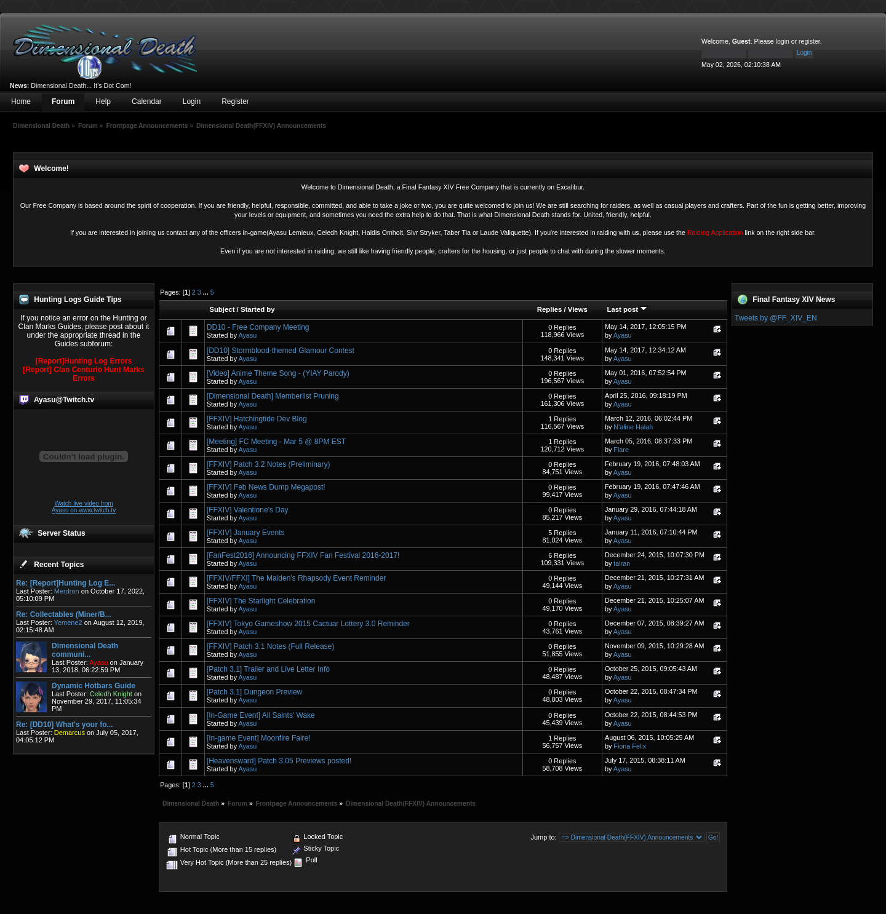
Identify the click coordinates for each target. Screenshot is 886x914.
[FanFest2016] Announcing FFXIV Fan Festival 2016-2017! (303, 555)
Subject (221, 309)
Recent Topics (59, 564)
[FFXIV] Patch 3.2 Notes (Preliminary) (268, 464)
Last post (627, 309)
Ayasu (247, 335)
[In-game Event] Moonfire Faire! (259, 738)
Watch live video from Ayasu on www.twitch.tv (84, 507)
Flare (621, 449)
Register (235, 101)
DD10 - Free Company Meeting (258, 327)
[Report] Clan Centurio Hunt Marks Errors (83, 374)
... (206, 292)
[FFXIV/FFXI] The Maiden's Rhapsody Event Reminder (296, 578)
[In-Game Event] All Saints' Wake (261, 715)
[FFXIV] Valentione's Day (248, 510)
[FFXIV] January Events (246, 532)
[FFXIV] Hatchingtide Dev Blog (257, 419)
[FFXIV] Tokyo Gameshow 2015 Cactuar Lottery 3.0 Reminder (308, 623)
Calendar (147, 101)
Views (578, 309)
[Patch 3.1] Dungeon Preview (254, 692)
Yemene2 (68, 622)
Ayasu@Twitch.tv (64, 399)
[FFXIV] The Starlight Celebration (261, 601)
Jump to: (543, 837)
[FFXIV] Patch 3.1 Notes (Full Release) (270, 646)
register (809, 41)
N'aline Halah (633, 427)
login (782, 41)
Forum (63, 101)
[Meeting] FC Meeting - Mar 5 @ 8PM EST (276, 441)
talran (621, 563)
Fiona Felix (629, 746)
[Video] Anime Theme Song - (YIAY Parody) (278, 373)
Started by (258, 309)
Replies (549, 309)
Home (21, 101)
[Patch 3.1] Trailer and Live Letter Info (268, 669)
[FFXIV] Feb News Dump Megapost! (266, 487)
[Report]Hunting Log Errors (84, 361)
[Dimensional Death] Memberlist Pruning (273, 396)
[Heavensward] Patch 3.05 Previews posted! (279, 761)
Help (103, 101)
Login (192, 101)
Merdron (66, 591)
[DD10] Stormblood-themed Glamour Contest (280, 350)
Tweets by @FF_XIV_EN (776, 318)
